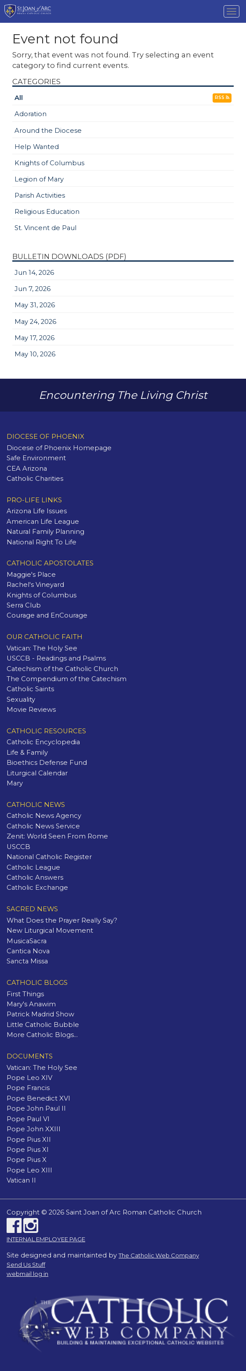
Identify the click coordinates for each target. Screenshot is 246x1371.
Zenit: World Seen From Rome (57, 836)
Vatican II (21, 1180)
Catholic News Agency (44, 816)
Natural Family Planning (45, 532)
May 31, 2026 (34, 305)
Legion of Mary (39, 179)
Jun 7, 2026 (32, 289)
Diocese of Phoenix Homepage (59, 448)
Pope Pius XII (29, 1140)
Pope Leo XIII (29, 1170)
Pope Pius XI (28, 1150)
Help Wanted (36, 147)
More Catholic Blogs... (42, 1035)
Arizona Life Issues (37, 511)
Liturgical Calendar (37, 773)
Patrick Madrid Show (40, 1014)
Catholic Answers (35, 877)
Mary (15, 783)
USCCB (18, 847)
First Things (25, 994)
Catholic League (33, 867)
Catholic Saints (30, 689)
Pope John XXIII (34, 1129)
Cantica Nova (28, 951)
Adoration (30, 114)
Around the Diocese (48, 131)
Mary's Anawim (31, 1004)
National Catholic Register (49, 857)
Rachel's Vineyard (35, 585)
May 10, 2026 (34, 354)
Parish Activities (39, 195)
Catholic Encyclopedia (43, 742)
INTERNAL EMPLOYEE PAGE (46, 1239)
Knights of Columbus (49, 163)
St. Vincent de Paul (45, 228)
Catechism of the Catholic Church (62, 669)
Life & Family (27, 753)
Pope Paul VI (28, 1119)
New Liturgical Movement (50, 930)
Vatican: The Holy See (42, 648)
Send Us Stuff (26, 1264)
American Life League (43, 522)
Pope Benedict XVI (38, 1098)
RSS (222, 97)
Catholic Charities (35, 479)
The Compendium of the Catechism (67, 679)
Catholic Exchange (37, 888)
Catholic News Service (43, 826)
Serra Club (24, 605)
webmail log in (27, 1273)
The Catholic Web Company (159, 1255)
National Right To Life (41, 542)
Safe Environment (36, 458)
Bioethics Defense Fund (47, 763)
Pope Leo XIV (29, 1078)
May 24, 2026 (35, 322)
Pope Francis (28, 1088)
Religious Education (47, 212)
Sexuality (21, 699)
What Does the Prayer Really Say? (62, 920)
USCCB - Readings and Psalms (56, 658)
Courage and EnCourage (47, 615)
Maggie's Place (31, 575)
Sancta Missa (27, 961)
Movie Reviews (31, 710)
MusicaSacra (27, 941)
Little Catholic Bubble (43, 1025)
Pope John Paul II (36, 1108)
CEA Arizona (27, 468)
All (18, 98)
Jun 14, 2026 (34, 273)
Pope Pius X (27, 1160)
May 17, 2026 (34, 338)
